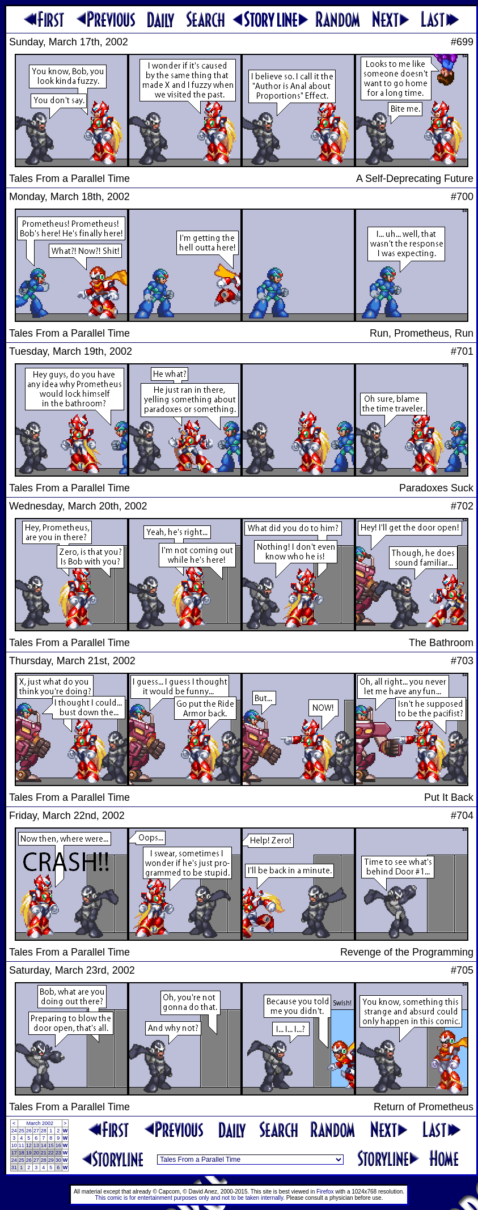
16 (58, 1145)
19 (29, 1153)
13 (36, 1145)
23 (58, 1153)
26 (29, 1130)
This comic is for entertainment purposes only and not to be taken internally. (190, 1198)
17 (14, 1153)
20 (36, 1153)
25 (21, 1130)
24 (14, 1130)
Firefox (325, 1191)
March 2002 (39, 1123)
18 (21, 1153)
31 (14, 1167)
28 (43, 1130)
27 (36, 1130)
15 (51, 1145)
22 (51, 1153)
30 (58, 1160)
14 (43, 1145)
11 (21, 1145)
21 (43, 1153)
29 (51, 1160)
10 (14, 1145)
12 (29, 1145)
